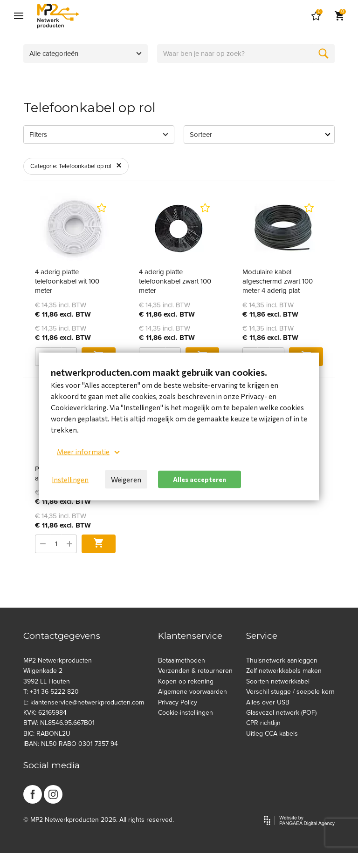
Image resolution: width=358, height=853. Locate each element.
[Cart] (316, 16)
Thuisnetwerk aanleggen (281, 660)
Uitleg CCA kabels (272, 734)
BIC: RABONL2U (46, 734)
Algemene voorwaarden (192, 692)
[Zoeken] (323, 53)
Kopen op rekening (185, 681)
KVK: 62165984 (45, 713)
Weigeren (126, 479)
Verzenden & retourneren (195, 671)
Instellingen (70, 479)
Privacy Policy (177, 702)
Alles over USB (267, 702)
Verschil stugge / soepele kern (290, 692)
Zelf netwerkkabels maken (284, 671)
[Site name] (58, 16)
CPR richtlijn (263, 723)
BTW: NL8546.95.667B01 (59, 723)
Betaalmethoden (181, 660)
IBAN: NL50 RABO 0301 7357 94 (70, 744)
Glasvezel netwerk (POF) (281, 713)
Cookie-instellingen (185, 713)
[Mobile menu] (18, 16)
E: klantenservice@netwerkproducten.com (83, 702)
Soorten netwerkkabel (278, 681)
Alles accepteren (199, 479)
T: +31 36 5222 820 (51, 692)
